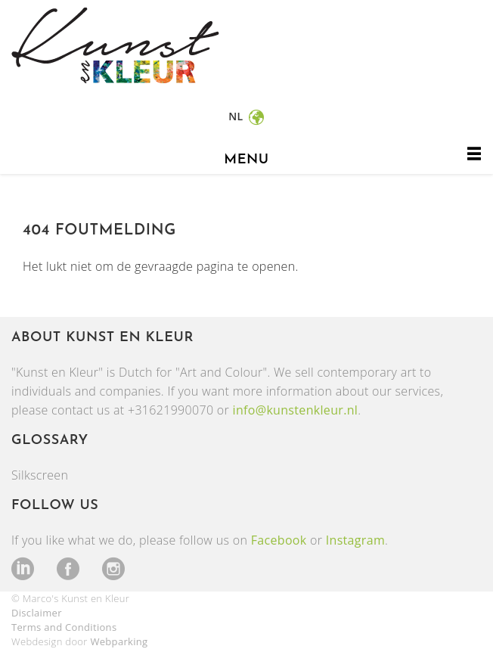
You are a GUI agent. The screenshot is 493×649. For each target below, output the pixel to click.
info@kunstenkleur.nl (295, 410)
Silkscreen (39, 475)
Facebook (279, 540)
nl (237, 116)
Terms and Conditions (63, 627)
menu (246, 160)
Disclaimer (36, 613)
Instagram (355, 540)
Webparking (118, 641)
